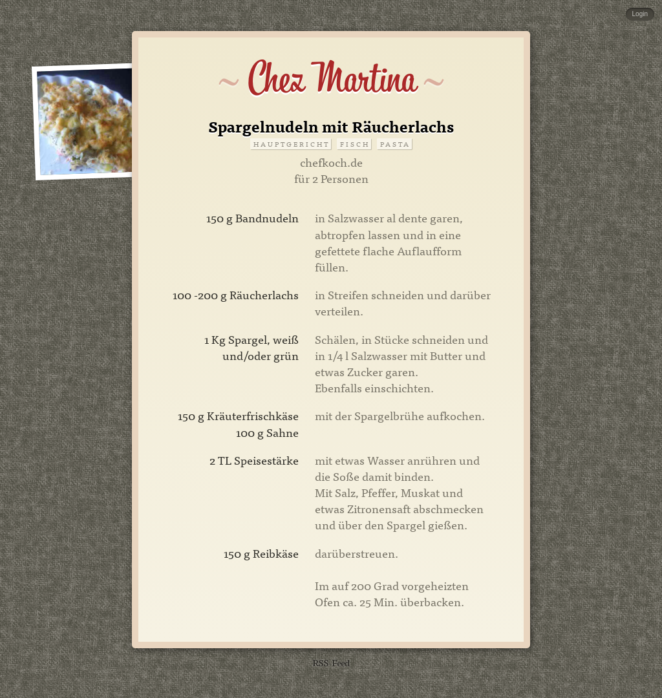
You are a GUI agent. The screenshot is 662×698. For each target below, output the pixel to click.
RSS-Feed (331, 662)
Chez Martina (331, 79)
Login (640, 13)
